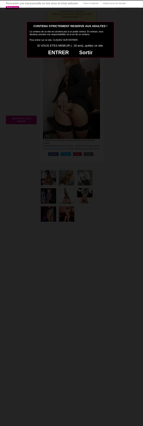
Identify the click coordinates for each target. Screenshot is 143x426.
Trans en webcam (91, 3)
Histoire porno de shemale (114, 3)
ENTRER (58, 52)
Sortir (86, 52)
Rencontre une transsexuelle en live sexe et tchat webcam (42, 3)
